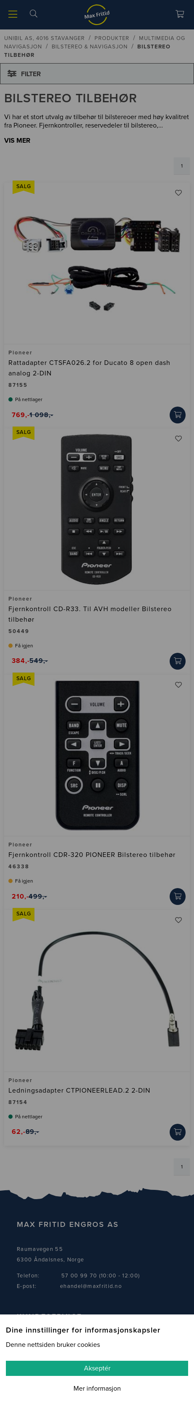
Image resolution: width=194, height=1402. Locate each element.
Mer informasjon (97, 1388)
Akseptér (97, 1368)
